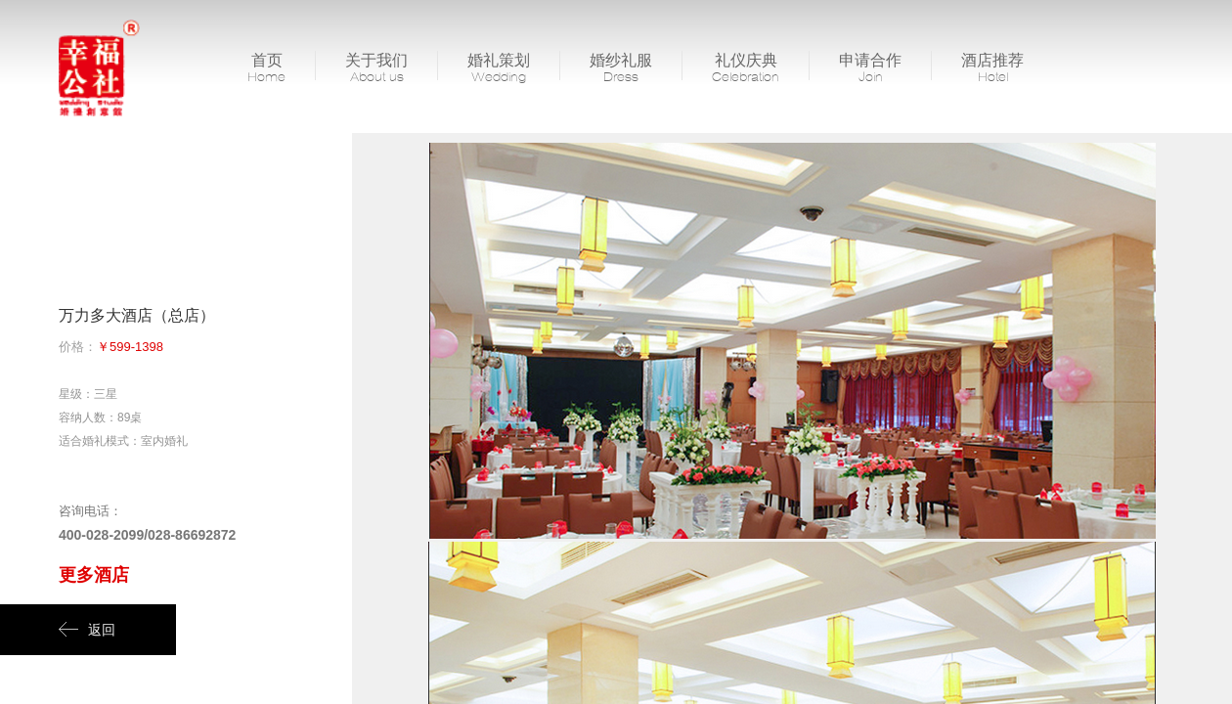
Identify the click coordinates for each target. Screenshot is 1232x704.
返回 (87, 629)
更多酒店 (94, 575)
